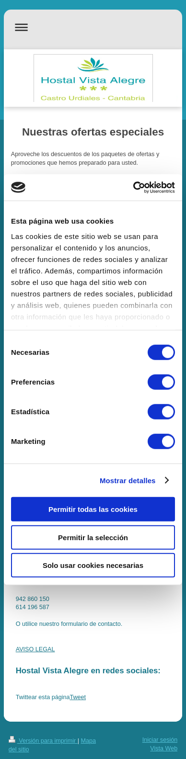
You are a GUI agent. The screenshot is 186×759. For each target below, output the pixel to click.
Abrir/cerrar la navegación (93, 27)
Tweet (78, 697)
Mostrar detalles (128, 480)
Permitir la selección (93, 537)
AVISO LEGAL (35, 649)
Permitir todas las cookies (93, 509)
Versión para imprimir (43, 740)
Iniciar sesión (160, 739)
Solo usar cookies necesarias (93, 565)
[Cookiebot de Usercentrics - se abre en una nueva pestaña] (133, 187)
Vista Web (163, 748)
